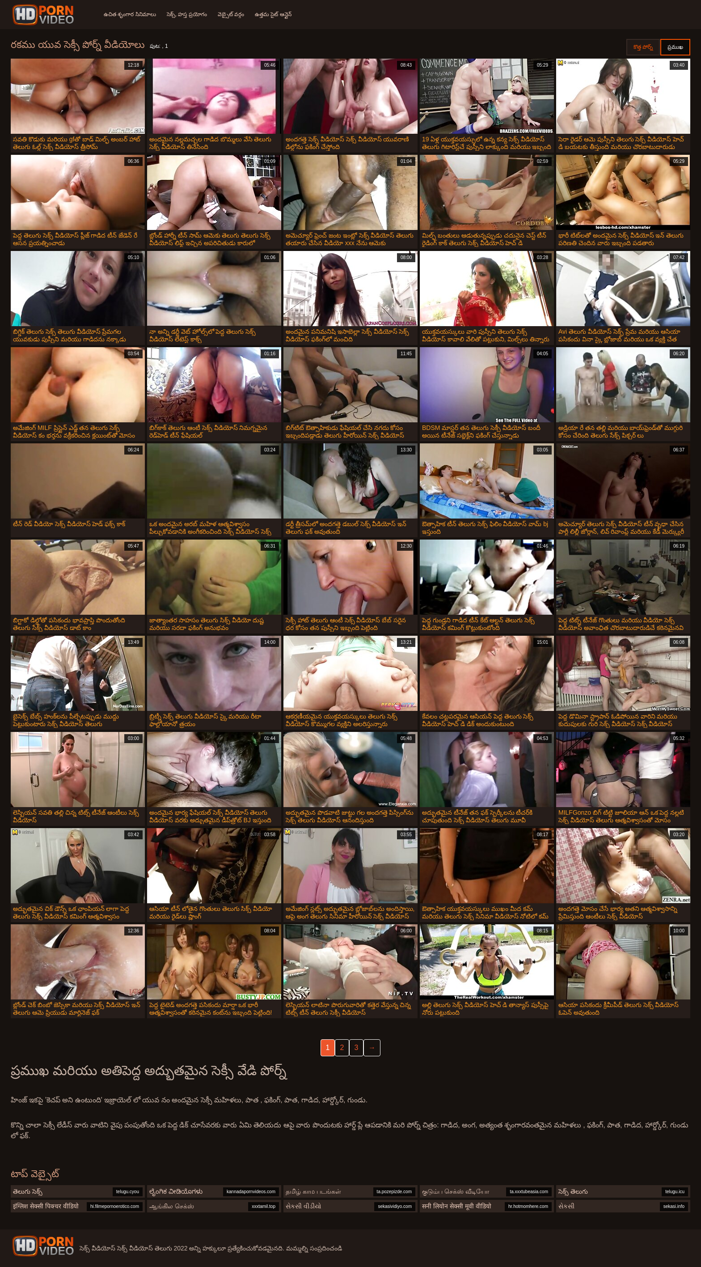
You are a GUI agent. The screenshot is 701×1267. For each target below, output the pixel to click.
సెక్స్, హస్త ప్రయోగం (187, 14)
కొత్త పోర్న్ (643, 47)
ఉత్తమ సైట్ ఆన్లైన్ (273, 14)
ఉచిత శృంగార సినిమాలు (130, 14)
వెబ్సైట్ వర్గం (231, 14)
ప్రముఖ (675, 47)
